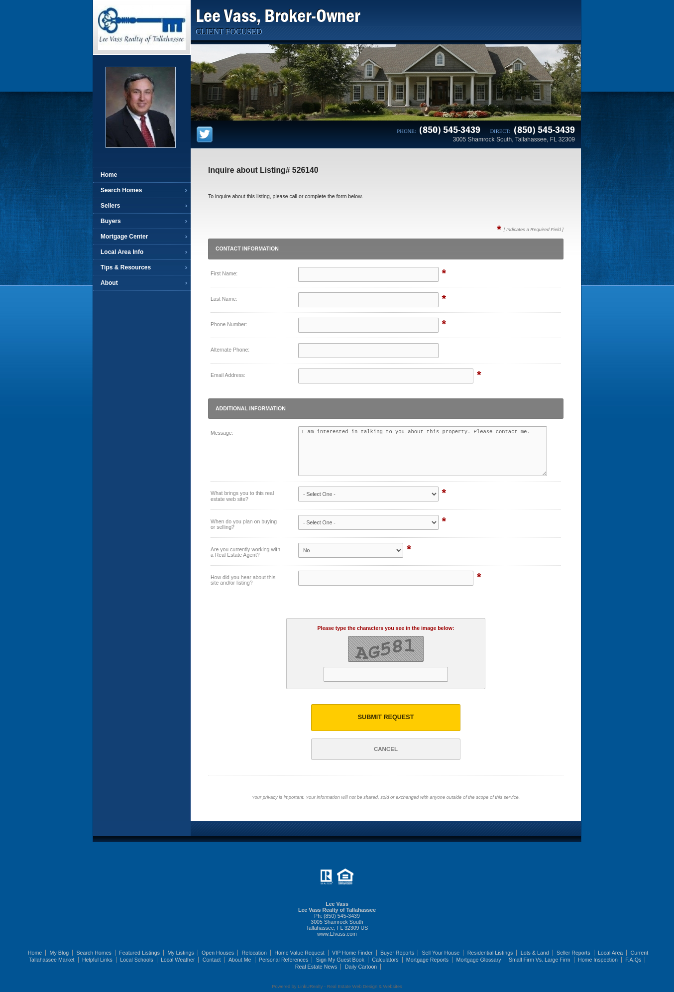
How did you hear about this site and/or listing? (243, 580)
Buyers (111, 221)
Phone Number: (229, 324)
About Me (239, 960)
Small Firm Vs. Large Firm (539, 960)
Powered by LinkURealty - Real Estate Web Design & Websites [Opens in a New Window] (337, 986)
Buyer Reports (397, 953)
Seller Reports (573, 953)
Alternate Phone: (230, 350)
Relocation (254, 953)
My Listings (180, 953)
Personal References (284, 960)
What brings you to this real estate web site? (242, 496)
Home (109, 174)
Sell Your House (440, 953)
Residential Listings (490, 953)
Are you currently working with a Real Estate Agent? (245, 552)
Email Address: (228, 375)
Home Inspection (598, 960)
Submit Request (386, 717)
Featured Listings (139, 953)
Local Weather (178, 960)
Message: (222, 433)
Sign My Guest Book (340, 960)
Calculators (385, 960)
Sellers (110, 205)
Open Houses (218, 953)
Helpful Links (97, 960)
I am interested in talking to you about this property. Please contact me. (422, 451)
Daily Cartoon (361, 967)
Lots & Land (535, 953)
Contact (212, 960)
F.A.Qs (633, 960)
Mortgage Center (124, 236)
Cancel (386, 749)
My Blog (59, 953)
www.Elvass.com (337, 934)
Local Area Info (122, 251)
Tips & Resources (126, 267)
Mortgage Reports (427, 960)
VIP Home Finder (352, 953)
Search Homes (121, 190)
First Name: (224, 273)
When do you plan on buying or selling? (244, 524)
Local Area (610, 953)
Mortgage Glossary (478, 960)
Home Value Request (299, 953)
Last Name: (224, 299)
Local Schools (136, 960)
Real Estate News (316, 967)
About (109, 282)
